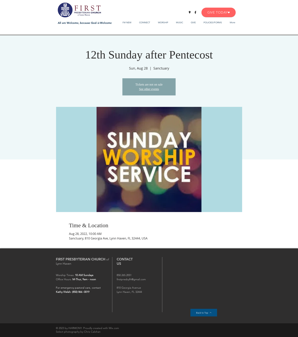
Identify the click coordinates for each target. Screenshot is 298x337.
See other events (149, 89)
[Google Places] (190, 12)
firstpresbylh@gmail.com (131, 279)
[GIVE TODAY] (218, 12)
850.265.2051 (124, 275)
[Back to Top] (203, 312)
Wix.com (114, 328)
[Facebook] (195, 12)
